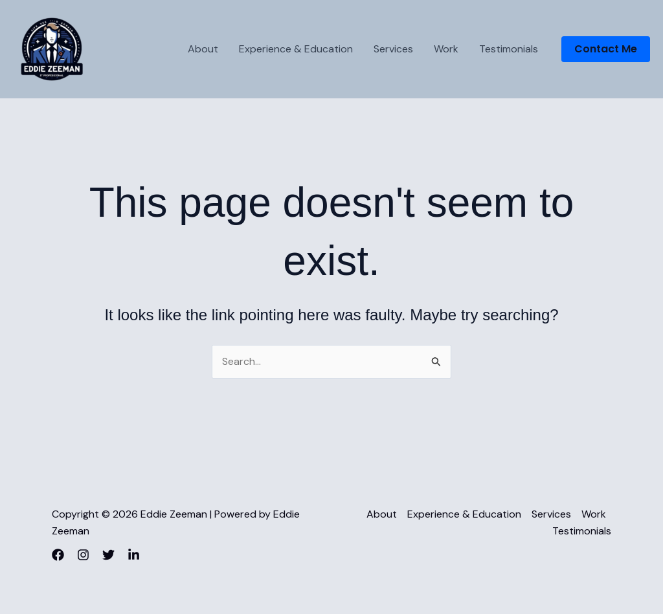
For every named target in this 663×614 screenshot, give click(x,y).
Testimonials (508, 49)
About (203, 49)
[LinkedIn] (134, 555)
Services (393, 49)
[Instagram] (83, 555)
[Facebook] (58, 555)
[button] (605, 49)
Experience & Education (296, 49)
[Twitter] (108, 555)
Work (446, 49)
